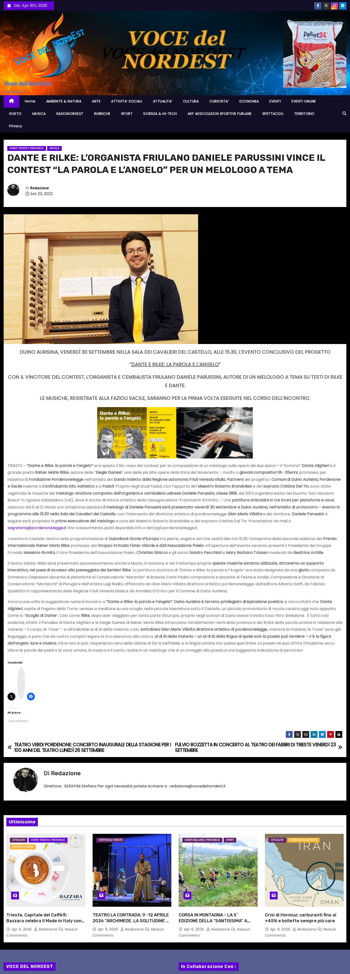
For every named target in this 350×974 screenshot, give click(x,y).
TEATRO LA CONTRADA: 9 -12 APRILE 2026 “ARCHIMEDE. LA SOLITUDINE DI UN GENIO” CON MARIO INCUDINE (131, 920)
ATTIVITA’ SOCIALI (126, 101)
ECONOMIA (249, 101)
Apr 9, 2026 (22, 929)
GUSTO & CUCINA (22, 847)
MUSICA (39, 113)
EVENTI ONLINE (303, 101)
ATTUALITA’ (162, 101)
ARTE (96, 101)
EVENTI (275, 101)
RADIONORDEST (69, 113)
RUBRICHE (102, 113)
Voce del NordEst (28, 83)
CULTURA (191, 101)
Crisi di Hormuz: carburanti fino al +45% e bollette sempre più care (300, 917)
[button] (344, 113)
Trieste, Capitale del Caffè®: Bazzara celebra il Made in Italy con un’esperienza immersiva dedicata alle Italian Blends (43, 923)
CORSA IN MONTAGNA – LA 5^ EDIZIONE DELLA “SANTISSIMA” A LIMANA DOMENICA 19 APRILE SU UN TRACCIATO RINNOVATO (216, 923)
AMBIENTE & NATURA (63, 101)
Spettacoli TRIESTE (110, 840)
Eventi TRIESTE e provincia (27, 148)
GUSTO (15, 113)
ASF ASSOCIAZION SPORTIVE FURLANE (220, 113)
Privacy (15, 126)
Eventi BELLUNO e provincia (202, 840)
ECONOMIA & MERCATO (303, 840)
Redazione (39, 188)
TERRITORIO (304, 113)
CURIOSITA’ (219, 101)
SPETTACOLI (272, 113)
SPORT (127, 113)
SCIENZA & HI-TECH (160, 113)
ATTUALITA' (18, 840)
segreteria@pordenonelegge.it (37, 528)
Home (30, 101)
